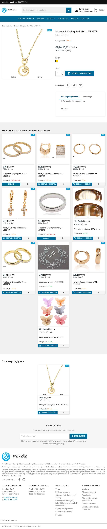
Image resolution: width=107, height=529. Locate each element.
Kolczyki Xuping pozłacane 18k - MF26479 (15, 229)
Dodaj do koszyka (79, 73)
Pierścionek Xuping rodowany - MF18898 (50, 229)
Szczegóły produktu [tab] (70, 97)
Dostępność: (60, 41)
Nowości (51, 19)
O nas (57, 489)
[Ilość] (58, 73)
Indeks (58, 35)
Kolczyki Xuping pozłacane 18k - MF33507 (85, 175)
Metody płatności (89, 492)
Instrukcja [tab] (87, 97)
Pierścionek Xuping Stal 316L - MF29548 (14, 175)
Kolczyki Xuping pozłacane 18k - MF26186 (50, 175)
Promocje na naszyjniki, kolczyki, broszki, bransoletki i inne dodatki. (66, 503)
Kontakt (85, 19)
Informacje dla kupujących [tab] (73, 101)
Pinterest (80, 85)
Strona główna (26, 19)
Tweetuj (73, 85)
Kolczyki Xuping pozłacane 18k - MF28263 (85, 283)
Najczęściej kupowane (64, 509)
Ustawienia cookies (8, 521)
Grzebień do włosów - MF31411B (87, 229)
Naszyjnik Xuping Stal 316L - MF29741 (53, 405)
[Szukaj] (47, 10)
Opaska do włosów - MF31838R (51, 282)
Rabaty (74, 19)
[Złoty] (57, 62)
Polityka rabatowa (62, 492)
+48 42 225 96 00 (10, 500)
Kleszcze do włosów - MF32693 (51, 337)
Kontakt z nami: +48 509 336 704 (14, 2)
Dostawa (85, 489)
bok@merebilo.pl (10, 497)
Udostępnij (67, 85)
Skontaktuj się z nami (63, 512)
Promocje (63, 19)
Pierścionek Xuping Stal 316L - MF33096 (14, 283)
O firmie (40, 19)
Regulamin (86, 495)
